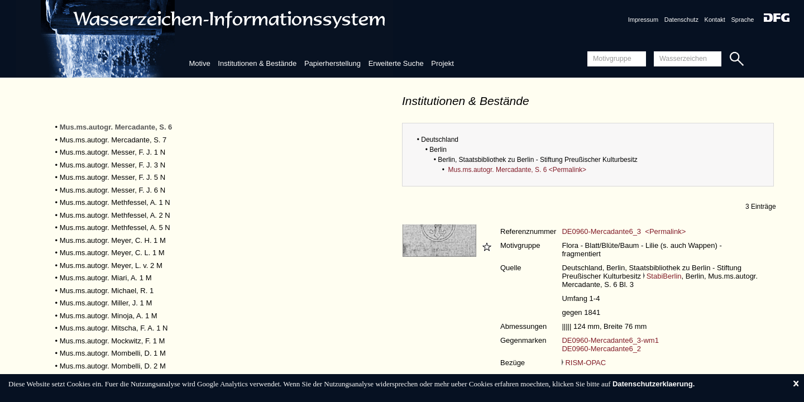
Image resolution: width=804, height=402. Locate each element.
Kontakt (715, 19)
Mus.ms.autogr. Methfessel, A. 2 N (115, 215)
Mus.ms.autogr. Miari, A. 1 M (106, 278)
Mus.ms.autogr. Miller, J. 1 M (106, 303)
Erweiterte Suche (396, 63)
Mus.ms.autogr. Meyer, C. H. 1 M (113, 240)
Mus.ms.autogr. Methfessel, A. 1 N (115, 202)
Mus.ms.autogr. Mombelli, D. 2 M (113, 366)
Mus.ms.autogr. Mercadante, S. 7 (113, 140)
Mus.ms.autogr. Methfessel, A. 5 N (115, 227)
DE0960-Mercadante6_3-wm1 (610, 340)
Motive (199, 63)
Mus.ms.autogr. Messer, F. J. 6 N (112, 190)
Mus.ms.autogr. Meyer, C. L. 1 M (112, 252)
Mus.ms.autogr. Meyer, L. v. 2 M (111, 265)
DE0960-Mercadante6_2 (601, 348)
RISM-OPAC (584, 362)
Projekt (442, 63)
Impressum (643, 19)
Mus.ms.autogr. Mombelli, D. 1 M (113, 353)
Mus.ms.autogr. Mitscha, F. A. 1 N (114, 328)
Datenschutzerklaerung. (653, 384)
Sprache (742, 19)
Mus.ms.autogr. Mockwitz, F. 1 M (112, 341)
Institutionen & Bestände (257, 63)
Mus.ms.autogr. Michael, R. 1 (107, 290)
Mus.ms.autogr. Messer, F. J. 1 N (112, 152)
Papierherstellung (332, 63)
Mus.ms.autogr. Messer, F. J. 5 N (112, 177)
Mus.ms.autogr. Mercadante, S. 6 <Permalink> (517, 170)
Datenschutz (681, 19)
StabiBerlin (662, 276)
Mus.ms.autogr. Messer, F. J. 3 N (112, 165)
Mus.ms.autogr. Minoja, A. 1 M (108, 316)
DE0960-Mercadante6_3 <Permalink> (624, 231)
